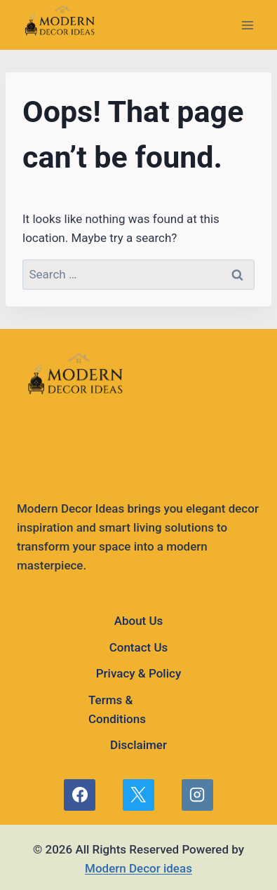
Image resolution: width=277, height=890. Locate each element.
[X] (138, 794)
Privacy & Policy (138, 673)
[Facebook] (79, 794)
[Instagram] (197, 794)
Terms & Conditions (117, 709)
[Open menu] (247, 25)
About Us (138, 621)
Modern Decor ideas (138, 868)
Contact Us (138, 647)
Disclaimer (138, 745)
